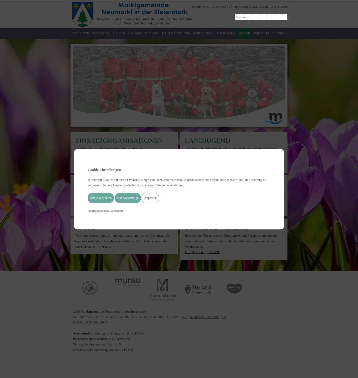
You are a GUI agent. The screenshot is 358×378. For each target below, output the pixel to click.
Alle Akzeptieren (101, 198)
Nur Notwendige (128, 198)
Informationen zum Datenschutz (105, 210)
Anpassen (150, 198)
